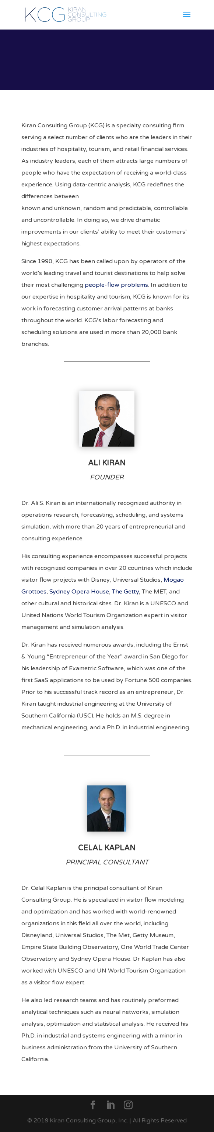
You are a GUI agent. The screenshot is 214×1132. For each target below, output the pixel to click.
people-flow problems (116, 285)
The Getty (125, 591)
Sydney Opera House (79, 591)
